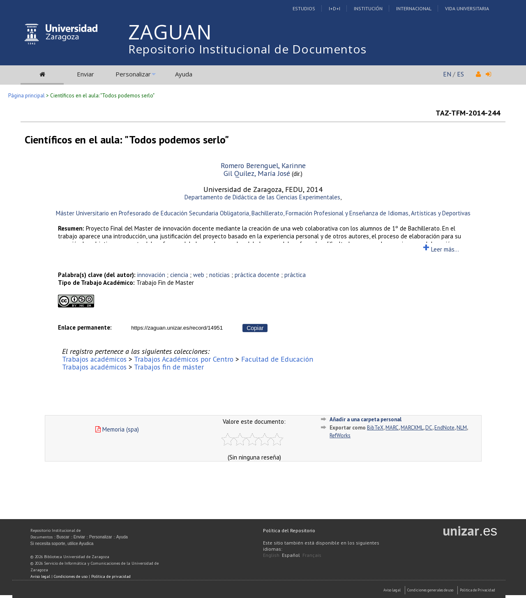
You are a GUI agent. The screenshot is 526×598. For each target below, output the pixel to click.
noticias (219, 275)
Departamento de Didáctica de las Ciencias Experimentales (262, 197)
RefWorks (340, 435)
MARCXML (412, 427)
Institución (368, 8)
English (271, 555)
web (198, 275)
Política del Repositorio (289, 530)
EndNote (444, 427)
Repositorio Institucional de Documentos (247, 49)
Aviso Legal (392, 590)
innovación (151, 275)
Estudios (304, 8)
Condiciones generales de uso (430, 590)
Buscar (63, 537)
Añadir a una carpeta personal (365, 419)
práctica (295, 275)
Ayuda (183, 74)
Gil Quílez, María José (257, 173)
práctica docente (257, 275)
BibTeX (375, 427)
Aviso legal (40, 576)
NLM (462, 427)
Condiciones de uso (71, 576)
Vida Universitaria (467, 8)
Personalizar (133, 74)
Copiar (255, 328)
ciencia (179, 275)
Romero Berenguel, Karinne (263, 165)
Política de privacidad (111, 576)
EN (447, 74)
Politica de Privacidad (477, 590)
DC (428, 427)
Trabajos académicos (94, 359)
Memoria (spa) (117, 429)
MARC (392, 427)
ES (460, 74)
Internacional (413, 8)
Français (311, 555)
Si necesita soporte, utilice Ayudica (62, 543)
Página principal (26, 95)
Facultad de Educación (277, 359)
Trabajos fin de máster (169, 367)
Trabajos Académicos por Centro (183, 359)
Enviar (85, 74)
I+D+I (334, 8)
